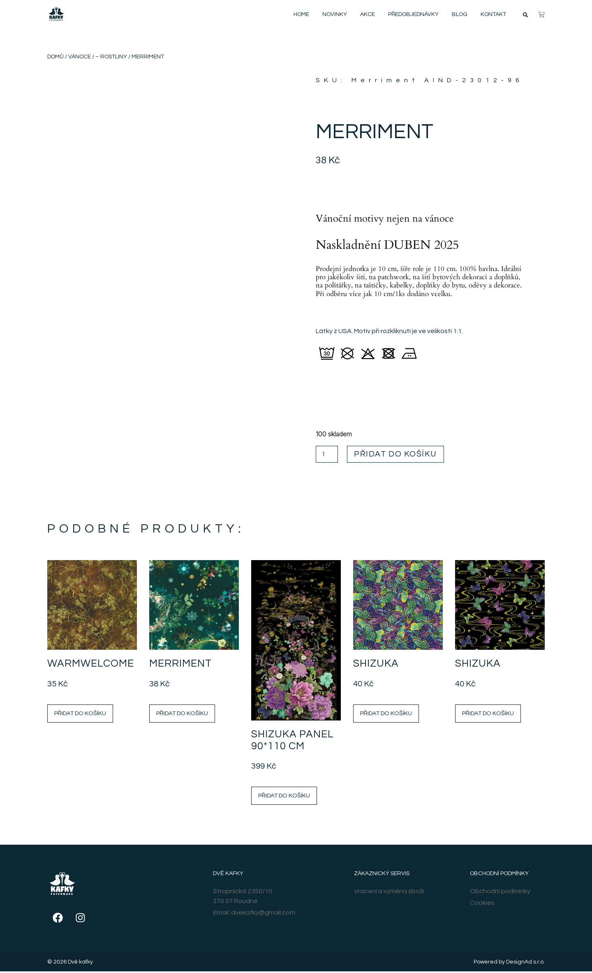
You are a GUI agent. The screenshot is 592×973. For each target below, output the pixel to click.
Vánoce (79, 57)
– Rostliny (111, 57)
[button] (525, 14)
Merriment (180, 665)
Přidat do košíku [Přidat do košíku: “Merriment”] (182, 714)
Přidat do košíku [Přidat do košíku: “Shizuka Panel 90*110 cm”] (284, 797)
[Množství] (328, 455)
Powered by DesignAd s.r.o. (509, 963)
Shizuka (376, 665)
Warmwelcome (90, 665)
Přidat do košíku (403, 454)
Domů (55, 57)
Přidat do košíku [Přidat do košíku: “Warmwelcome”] (80, 714)
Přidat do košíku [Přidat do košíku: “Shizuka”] (386, 714)
